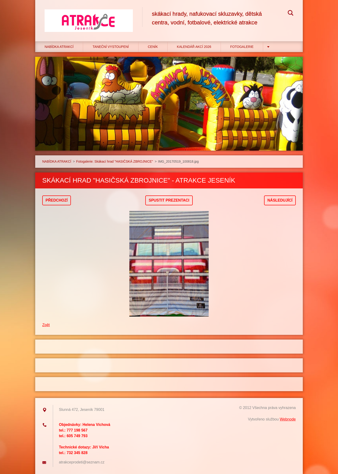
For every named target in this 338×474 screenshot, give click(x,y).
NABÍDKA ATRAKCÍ (59, 47)
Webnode (288, 419)
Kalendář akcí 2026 (194, 47)
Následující (279, 200)
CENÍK (153, 47)
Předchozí (57, 200)
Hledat (290, 13)
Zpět (46, 325)
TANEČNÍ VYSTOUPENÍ (110, 47)
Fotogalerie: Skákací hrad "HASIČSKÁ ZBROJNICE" (114, 161)
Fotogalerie (242, 47)
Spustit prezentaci (169, 200)
